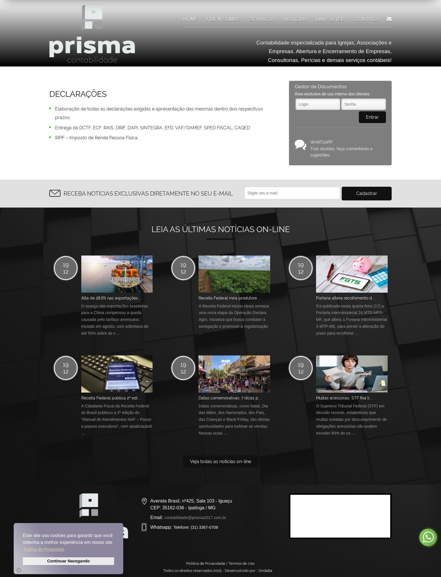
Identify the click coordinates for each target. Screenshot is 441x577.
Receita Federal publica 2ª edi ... (111, 398)
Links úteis (331, 19)
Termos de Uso (241, 563)
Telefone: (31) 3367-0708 (195, 527)
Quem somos (224, 19)
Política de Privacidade (44, 549)
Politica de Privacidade (205, 563)
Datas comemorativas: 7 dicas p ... (230, 398)
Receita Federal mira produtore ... (230, 298)
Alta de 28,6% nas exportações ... (111, 298)
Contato (366, 19)
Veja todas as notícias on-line (220, 461)
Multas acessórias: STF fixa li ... (344, 398)
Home (190, 19)
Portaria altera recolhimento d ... (346, 298)
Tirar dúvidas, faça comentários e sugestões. (348, 148)
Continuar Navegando (68, 561)
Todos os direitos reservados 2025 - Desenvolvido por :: (220, 570)
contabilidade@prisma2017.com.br (195, 517)
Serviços (262, 19)
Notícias (295, 19)
